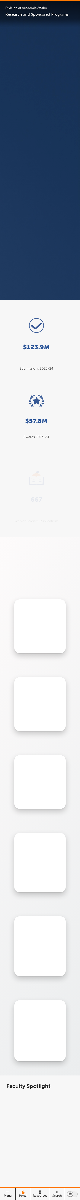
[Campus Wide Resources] (40, 1194)
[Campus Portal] (23, 1194)
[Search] (57, 1194)
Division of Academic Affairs (26, 8)
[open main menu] (7, 1194)
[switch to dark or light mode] (72, 1194)
